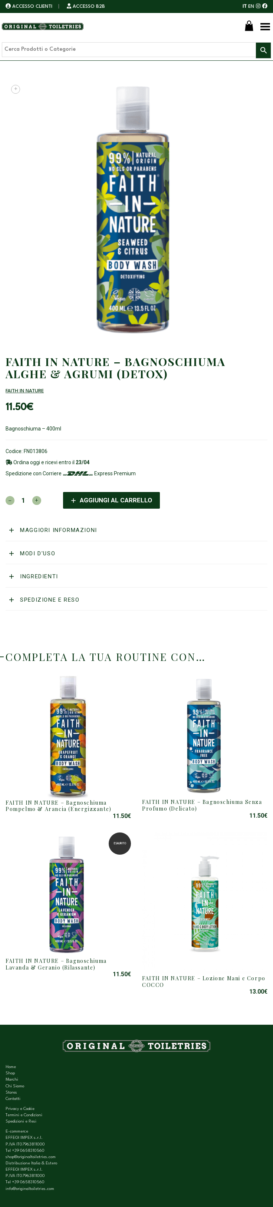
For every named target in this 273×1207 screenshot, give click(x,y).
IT (245, 6)
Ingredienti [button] (38, 576)
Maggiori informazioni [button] (57, 530)
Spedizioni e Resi (21, 1122)
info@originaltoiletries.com (30, 1189)
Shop (10, 1073)
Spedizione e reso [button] (49, 599)
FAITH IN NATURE (25, 391)
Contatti (13, 1099)
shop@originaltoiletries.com (31, 1157)
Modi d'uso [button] (37, 553)
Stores (11, 1093)
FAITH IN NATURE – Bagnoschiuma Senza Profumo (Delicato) (202, 805)
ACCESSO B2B (86, 6)
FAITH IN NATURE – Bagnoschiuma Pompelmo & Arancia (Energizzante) (59, 806)
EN (251, 6)
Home (11, 1067)
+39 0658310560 (28, 1151)
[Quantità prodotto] (23, 500)
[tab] (136, 530)
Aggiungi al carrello (116, 500)
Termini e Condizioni (24, 1115)
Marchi (12, 1080)
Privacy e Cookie (20, 1109)
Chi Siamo (15, 1086)
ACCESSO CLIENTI (30, 6)
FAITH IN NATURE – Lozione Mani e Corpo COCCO (204, 981)
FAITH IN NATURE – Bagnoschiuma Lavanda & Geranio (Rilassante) (56, 964)
